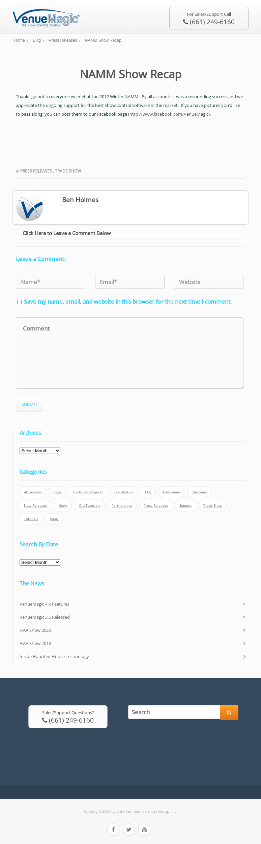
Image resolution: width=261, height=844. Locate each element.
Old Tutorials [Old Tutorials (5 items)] (89, 505)
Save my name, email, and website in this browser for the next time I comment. (128, 301)
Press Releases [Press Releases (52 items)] (156, 505)
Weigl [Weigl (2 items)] (54, 519)
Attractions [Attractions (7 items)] (33, 492)
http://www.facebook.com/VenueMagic (168, 114)
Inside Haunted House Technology (54, 656)
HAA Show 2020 (35, 630)
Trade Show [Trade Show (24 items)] (212, 505)
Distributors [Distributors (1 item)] (124, 492)
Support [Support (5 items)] (185, 505)
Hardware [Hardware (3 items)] (199, 492)
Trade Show (68, 171)
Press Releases (36, 171)
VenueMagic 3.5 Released (45, 617)
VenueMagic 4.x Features (44, 604)
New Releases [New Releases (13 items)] (35, 505)
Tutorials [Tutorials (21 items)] (31, 519)
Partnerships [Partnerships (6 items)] (122, 505)
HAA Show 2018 (35, 643)
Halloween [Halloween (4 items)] (171, 492)
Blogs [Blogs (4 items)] (57, 492)
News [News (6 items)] (62, 505)
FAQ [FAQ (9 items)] (148, 492)
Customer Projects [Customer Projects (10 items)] (88, 492)
